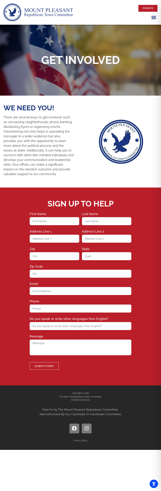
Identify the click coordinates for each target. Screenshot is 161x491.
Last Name (90, 214)
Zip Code (36, 266)
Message (36, 336)
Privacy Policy (80, 440)
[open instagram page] (87, 428)
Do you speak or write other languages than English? (69, 319)
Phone (34, 301)
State (86, 249)
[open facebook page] (74, 428)
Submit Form (44, 366)
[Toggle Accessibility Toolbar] (153, 483)
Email (34, 284)
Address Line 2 (93, 231)
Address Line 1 (41, 231)
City (32, 249)
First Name (38, 214)
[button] (154, 17)
